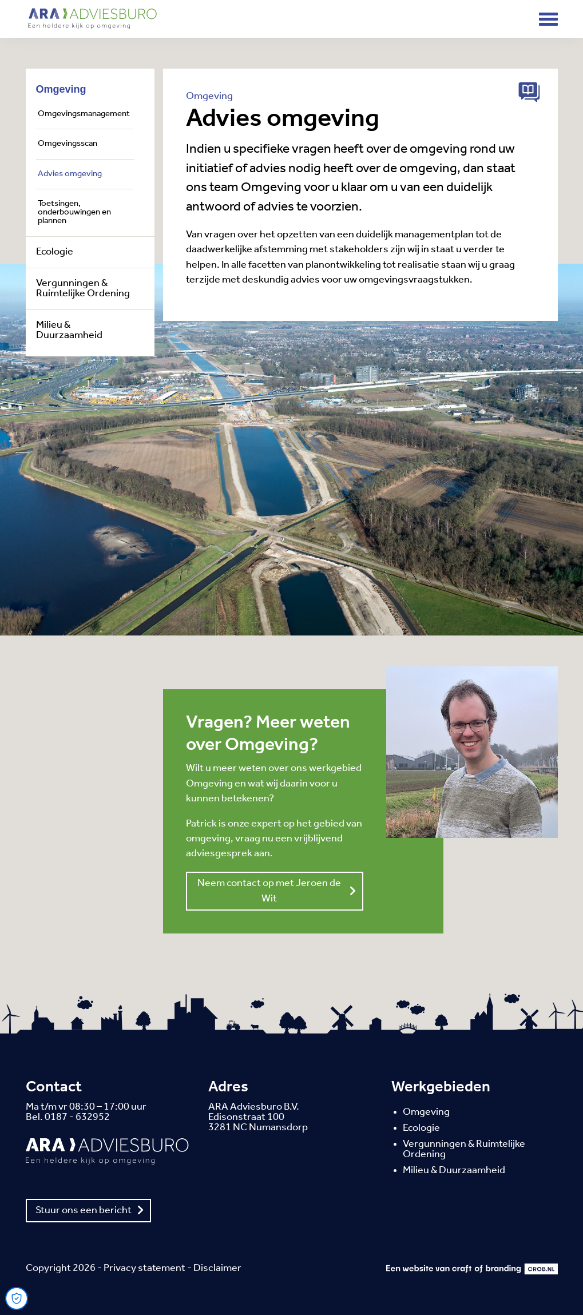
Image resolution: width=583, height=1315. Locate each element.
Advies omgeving (70, 174)
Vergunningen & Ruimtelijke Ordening (83, 289)
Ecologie (54, 252)
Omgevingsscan (67, 144)
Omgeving (61, 89)
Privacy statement (144, 1268)
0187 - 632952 (77, 1117)
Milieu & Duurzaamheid (69, 330)
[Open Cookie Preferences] (16, 1298)
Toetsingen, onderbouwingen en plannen (74, 213)
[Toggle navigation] (548, 19)
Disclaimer (217, 1268)
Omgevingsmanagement (84, 114)
